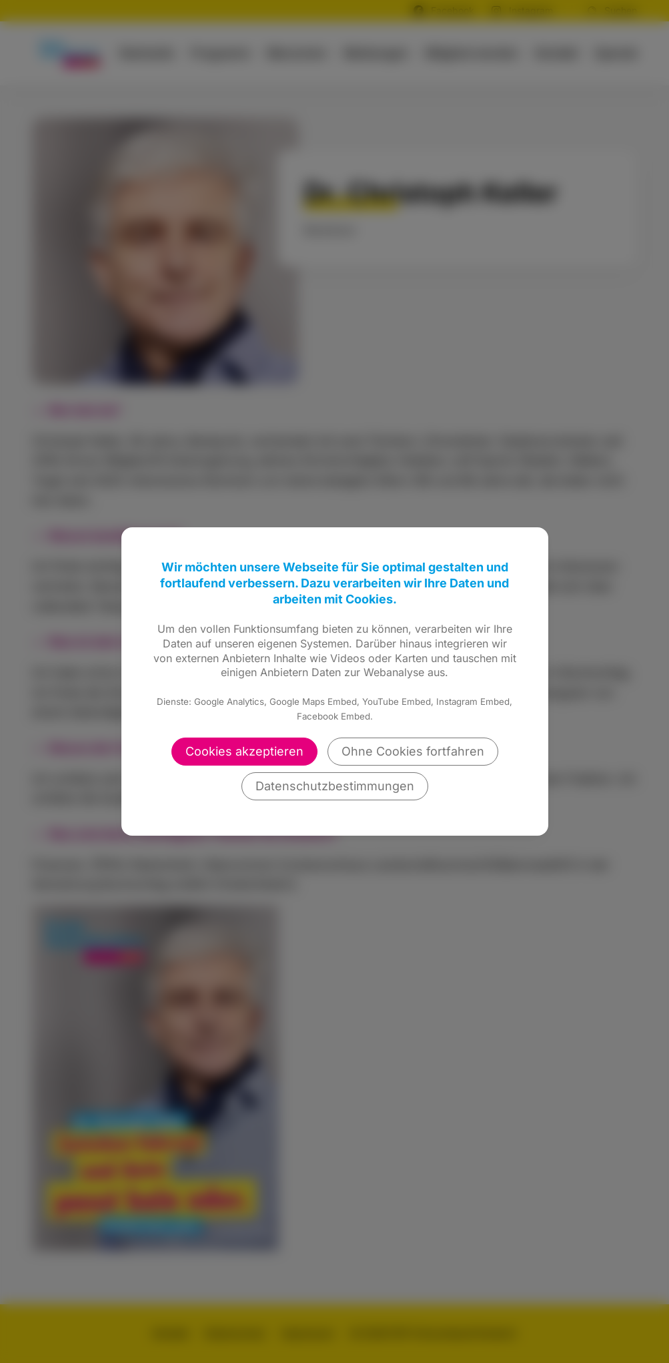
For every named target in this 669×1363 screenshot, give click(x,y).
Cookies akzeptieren (244, 751)
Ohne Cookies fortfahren (413, 751)
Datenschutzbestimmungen (334, 786)
